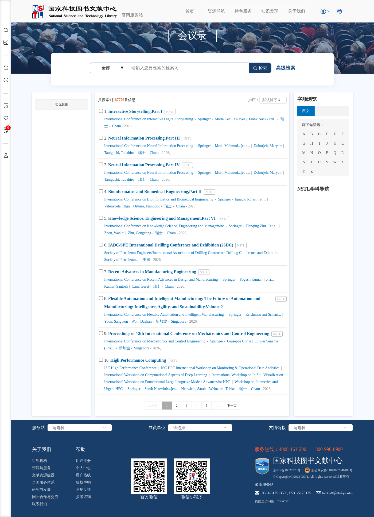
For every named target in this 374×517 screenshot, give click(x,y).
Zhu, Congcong (139, 233)
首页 (189, 11)
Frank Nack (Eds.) (262, 119)
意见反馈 (83, 490)
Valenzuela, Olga (117, 206)
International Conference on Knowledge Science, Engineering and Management (164, 226)
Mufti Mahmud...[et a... (232, 146)
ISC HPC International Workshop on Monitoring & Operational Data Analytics (219, 368)
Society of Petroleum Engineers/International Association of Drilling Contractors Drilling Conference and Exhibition (191, 253)
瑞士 (141, 153)
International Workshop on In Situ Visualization (247, 375)
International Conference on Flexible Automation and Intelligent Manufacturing (164, 314)
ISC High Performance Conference (130, 368)
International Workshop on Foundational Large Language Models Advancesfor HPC (167, 382)
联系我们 (39, 504)
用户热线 (83, 475)
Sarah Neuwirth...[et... (160, 389)
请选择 (80, 428)
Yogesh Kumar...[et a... (256, 279)
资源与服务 (41, 468)
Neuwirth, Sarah (193, 389)
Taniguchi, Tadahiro (119, 153)
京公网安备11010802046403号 (332, 470)
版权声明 (83, 482)
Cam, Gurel (140, 286)
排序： (253, 100)
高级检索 (285, 68)
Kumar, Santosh (116, 286)
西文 (306, 111)
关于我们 (296, 11)
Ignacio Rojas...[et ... (250, 199)
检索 (260, 68)
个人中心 (83, 468)
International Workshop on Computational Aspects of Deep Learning (155, 375)
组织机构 (39, 461)
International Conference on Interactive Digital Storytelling (148, 119)
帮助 (80, 449)
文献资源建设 (43, 475)
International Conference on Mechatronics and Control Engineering (154, 341)
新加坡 (161, 321)
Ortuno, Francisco (146, 206)
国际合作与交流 (45, 497)
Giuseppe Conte (238, 341)
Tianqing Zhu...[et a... (261, 226)
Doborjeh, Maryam (267, 146)
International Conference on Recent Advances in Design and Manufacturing (161, 279)
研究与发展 (41, 490)
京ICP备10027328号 (287, 470)
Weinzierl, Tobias (221, 389)
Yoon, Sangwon (116, 321)
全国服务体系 (43, 482)
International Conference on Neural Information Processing (148, 146)
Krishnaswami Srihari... (263, 314)
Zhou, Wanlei (114, 233)
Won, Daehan (141, 321)
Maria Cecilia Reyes (229, 119)
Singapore (178, 321)
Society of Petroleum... (121, 260)
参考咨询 (83, 497)
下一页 (232, 405)
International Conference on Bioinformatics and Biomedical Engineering (158, 199)
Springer (204, 119)
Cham (116, 126)
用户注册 (83, 461)
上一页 (153, 405)
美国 (146, 260)
